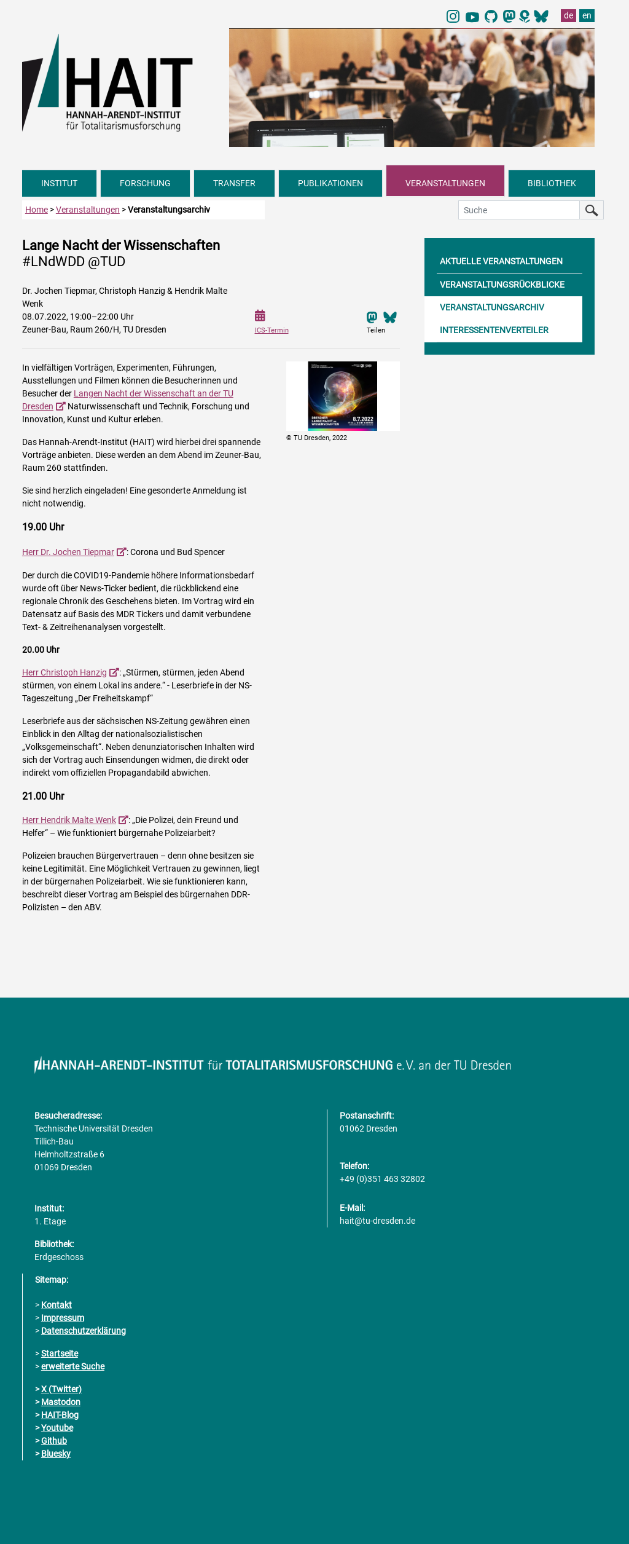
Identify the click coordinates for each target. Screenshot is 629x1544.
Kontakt (56, 1305)
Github (54, 1441)
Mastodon (60, 1402)
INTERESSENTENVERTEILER (494, 330)
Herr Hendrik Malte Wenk (69, 820)
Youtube (57, 1428)
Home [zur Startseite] (36, 210)
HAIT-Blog (60, 1415)
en (587, 15)
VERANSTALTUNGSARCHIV (492, 307)
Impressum (62, 1318)
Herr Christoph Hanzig (64, 672)
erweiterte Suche (72, 1366)
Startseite (59, 1353)
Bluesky (56, 1454)
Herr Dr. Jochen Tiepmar (68, 552)
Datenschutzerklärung (83, 1331)
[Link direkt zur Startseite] (119, 82)
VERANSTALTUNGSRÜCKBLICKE (502, 285)
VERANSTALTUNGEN (445, 183)
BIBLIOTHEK (552, 183)
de (568, 15)
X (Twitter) (61, 1389)
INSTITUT (59, 183)
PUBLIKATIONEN (330, 183)
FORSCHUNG (145, 183)
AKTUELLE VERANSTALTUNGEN (501, 261)
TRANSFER (234, 183)
